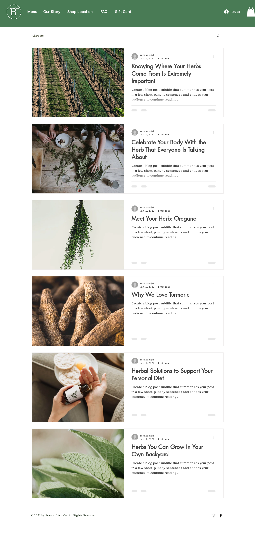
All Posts (38, 35)
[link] (251, 12)
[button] (218, 36)
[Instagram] (213, 515)
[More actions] (215, 56)
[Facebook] (220, 515)
